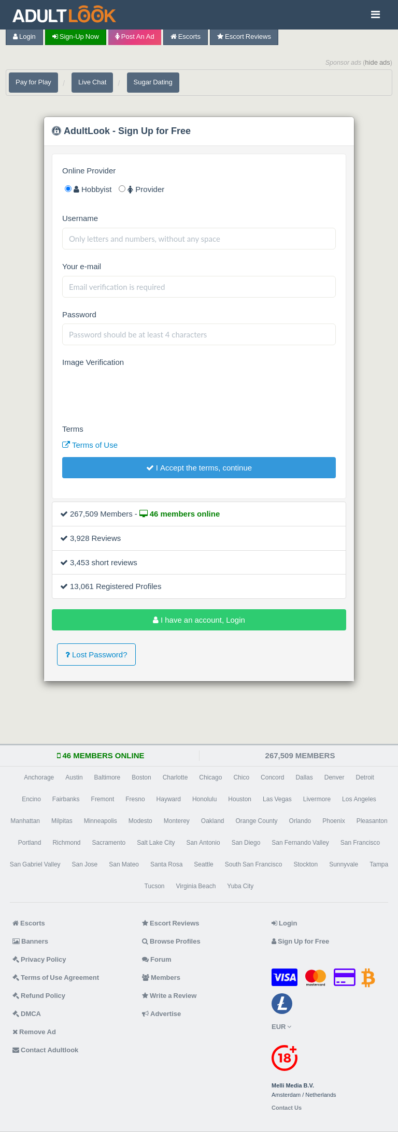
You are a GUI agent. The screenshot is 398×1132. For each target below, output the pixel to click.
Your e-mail (81, 266)
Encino (31, 799)
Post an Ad (134, 36)
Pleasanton (372, 821)
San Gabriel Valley (35, 864)
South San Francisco (253, 864)
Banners (30, 941)
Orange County (257, 821)
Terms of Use (90, 445)
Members (161, 977)
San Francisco (360, 843)
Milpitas (62, 821)
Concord (272, 777)
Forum (156, 959)
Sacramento (108, 843)
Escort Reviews (244, 36)
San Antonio (203, 843)
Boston (141, 777)
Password (79, 314)
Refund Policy (38, 995)
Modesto (140, 821)
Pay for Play (33, 82)
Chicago (210, 777)
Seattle (203, 864)
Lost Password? (96, 654)
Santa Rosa (166, 864)
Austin (73, 777)
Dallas (303, 777)
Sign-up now (75, 36)
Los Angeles (359, 799)
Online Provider (89, 170)
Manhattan (25, 821)
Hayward (169, 799)
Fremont (103, 799)
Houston (239, 799)
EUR (281, 1026)
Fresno (135, 799)
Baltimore (107, 777)
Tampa (378, 864)
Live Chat (92, 82)
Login (24, 36)
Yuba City (240, 886)
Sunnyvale (343, 864)
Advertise (161, 1013)
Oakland (212, 821)
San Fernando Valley (300, 843)
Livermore (317, 799)
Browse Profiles (171, 941)
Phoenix (333, 821)
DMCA (26, 1013)
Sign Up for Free (300, 941)
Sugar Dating (153, 82)
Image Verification (93, 362)
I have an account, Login (199, 620)
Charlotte (175, 777)
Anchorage (39, 777)
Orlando (300, 821)
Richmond (66, 843)
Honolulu (204, 799)
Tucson (155, 886)
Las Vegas (277, 799)
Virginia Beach (196, 886)
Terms (72, 429)
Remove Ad (34, 1031)
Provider (141, 189)
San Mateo (124, 864)
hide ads (377, 62)
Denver (334, 777)
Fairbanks (66, 799)
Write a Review (169, 995)
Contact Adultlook (45, 1050)
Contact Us (287, 1108)
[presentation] (141, 392)
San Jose (85, 864)
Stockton (305, 864)
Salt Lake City (156, 843)
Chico (241, 777)
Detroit (365, 777)
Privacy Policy (39, 959)
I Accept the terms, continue (199, 468)
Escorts (185, 36)
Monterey (177, 821)
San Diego (246, 843)
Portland (29, 843)
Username (80, 218)
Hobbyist (88, 189)
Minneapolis (100, 821)
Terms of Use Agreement (55, 977)
